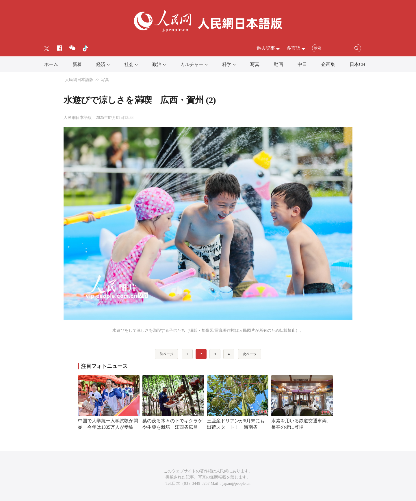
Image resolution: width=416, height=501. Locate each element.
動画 (278, 64)
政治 (156, 64)
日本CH (357, 64)
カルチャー (191, 64)
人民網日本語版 (79, 80)
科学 (226, 64)
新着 (77, 64)
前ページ (166, 354)
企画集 (328, 64)
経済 (100, 64)
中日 (302, 64)
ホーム (51, 64)
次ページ (250, 354)
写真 (254, 64)
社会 (128, 64)
